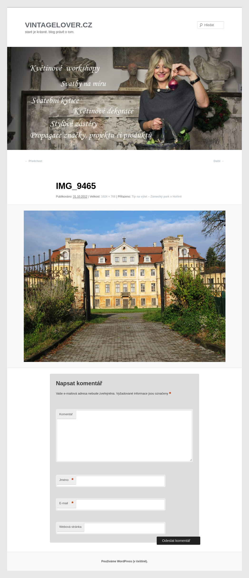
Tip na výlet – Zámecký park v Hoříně (157, 196)
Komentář (66, 414)
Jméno (66, 480)
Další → (219, 161)
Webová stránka (70, 527)
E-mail (66, 503)
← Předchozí (33, 161)
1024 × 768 (108, 196)
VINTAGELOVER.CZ (58, 25)
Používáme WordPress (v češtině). (124, 561)
